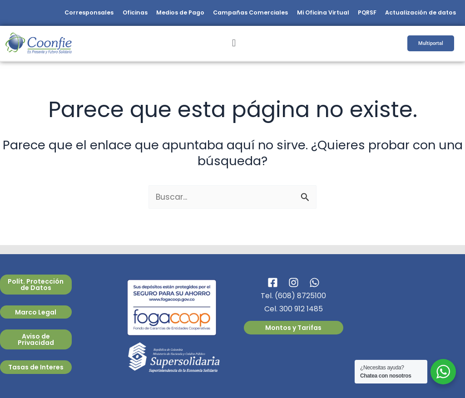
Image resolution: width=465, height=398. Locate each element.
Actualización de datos (418, 14)
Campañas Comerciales (234, 14)
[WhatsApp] (314, 282)
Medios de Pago (159, 14)
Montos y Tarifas (293, 327)
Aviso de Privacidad (36, 339)
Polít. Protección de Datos (36, 284)
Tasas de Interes (36, 367)
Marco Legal (35, 312)
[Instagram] (293, 282)
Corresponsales (60, 14)
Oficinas (109, 14)
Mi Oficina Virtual (311, 14)
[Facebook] (272, 282)
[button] (233, 46)
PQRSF (360, 14)
